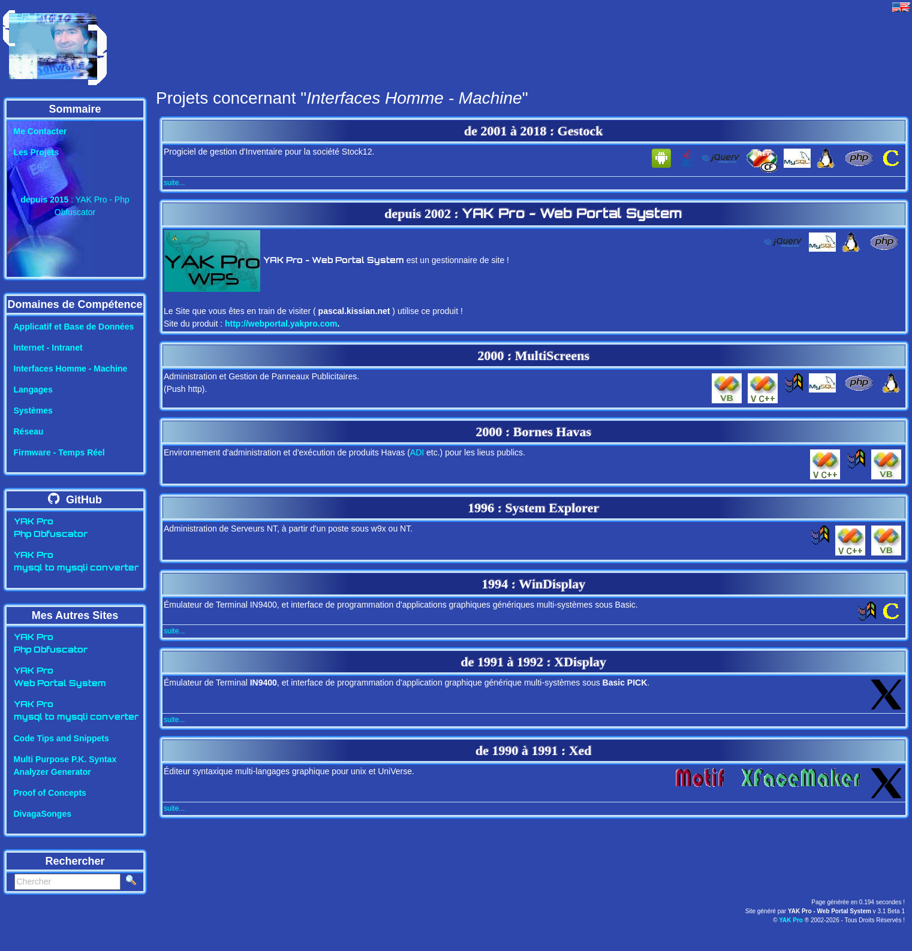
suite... (174, 183)
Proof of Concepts (50, 793)
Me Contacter (40, 131)
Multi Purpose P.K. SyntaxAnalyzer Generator (65, 765)
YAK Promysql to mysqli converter (76, 562)
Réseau (29, 431)
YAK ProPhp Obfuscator (51, 528)
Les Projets (36, 152)
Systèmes (33, 410)
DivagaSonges (42, 814)
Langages (33, 389)
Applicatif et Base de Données (74, 326)
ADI (417, 452)
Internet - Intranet (48, 347)
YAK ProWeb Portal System (60, 678)
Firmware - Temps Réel (59, 452)
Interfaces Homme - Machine (71, 368)
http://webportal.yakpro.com (281, 323)
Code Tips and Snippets (61, 738)
